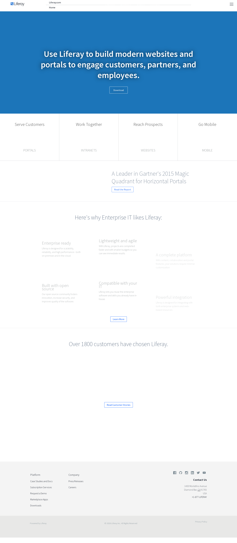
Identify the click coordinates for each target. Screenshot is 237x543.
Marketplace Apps (39, 499)
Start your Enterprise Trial (139, 442)
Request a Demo (102, 442)
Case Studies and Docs (41, 481)
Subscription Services (41, 487)
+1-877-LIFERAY (199, 496)
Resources (125, 4)
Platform (110, 4)
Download (118, 90)
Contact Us (200, 480)
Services (140, 4)
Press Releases (75, 481)
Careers (72, 487)
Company (155, 4)
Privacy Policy (201, 521)
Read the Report (141, 189)
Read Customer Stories (118, 404)
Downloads (35, 505)
